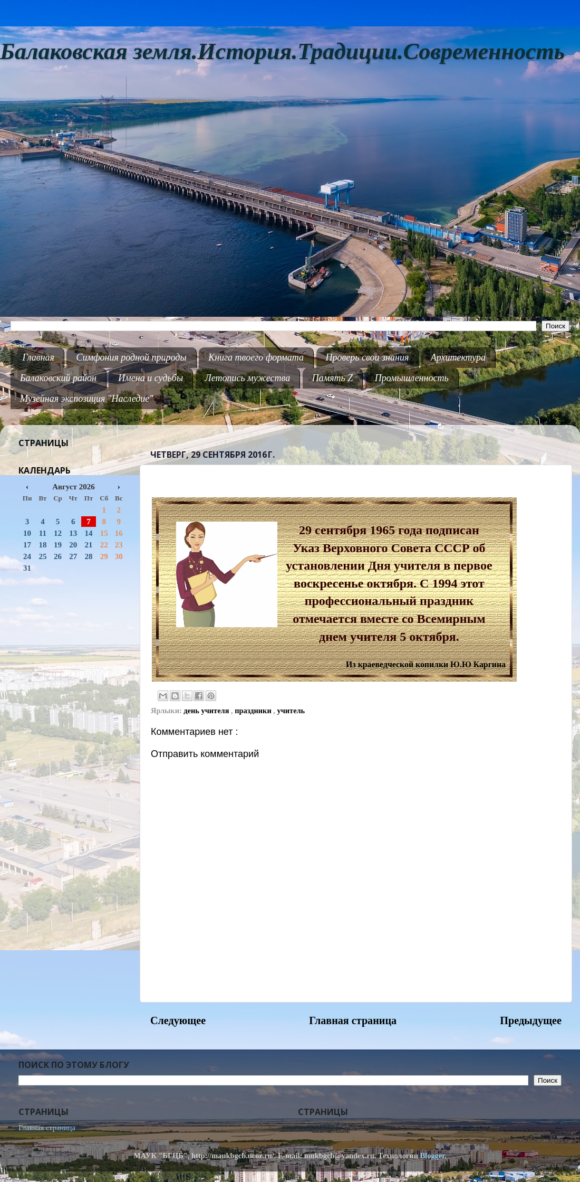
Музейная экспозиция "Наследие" (86, 398)
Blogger (432, 1155)
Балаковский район (58, 378)
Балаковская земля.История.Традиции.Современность (282, 51)
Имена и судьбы (150, 378)
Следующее (178, 1020)
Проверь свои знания (367, 357)
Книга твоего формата (256, 357)
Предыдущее (531, 1020)
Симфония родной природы (131, 357)
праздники (254, 710)
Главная (38, 357)
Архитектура (458, 357)
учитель (291, 710)
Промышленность (412, 378)
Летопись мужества (248, 378)
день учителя (207, 710)
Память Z (332, 378)
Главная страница (353, 1020)
